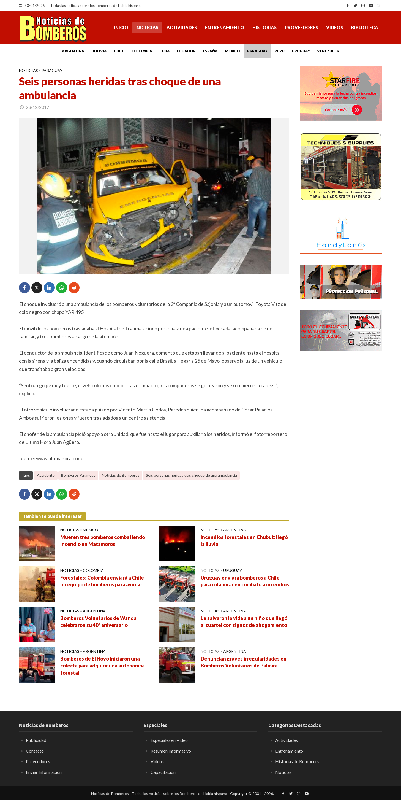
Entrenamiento (224, 27)
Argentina (73, 51)
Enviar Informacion (44, 772)
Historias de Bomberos (297, 761)
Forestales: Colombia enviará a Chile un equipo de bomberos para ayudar (102, 581)
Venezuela (328, 51)
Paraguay (257, 51)
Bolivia (99, 51)
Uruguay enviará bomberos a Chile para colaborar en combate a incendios (245, 581)
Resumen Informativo (171, 750)
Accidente (46, 475)
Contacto (35, 750)
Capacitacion (163, 772)
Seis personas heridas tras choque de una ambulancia (191, 475)
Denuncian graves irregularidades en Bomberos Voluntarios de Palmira (244, 662)
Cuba (164, 51)
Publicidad (36, 740)
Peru (280, 51)
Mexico (232, 51)
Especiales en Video (169, 740)
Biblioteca (364, 27)
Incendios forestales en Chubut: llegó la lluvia (244, 540)
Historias (264, 27)
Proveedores (301, 27)
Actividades (182, 27)
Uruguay (301, 51)
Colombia (142, 51)
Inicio (121, 27)
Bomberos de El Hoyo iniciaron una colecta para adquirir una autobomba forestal (102, 666)
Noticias (147, 27)
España (210, 51)
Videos (334, 27)
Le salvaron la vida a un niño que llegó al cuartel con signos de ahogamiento (244, 621)
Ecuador (186, 51)
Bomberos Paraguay (78, 475)
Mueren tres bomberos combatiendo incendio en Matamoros (102, 540)
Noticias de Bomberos (121, 475)
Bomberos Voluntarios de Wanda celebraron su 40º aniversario (98, 621)
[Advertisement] (341, 445)
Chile (119, 51)
